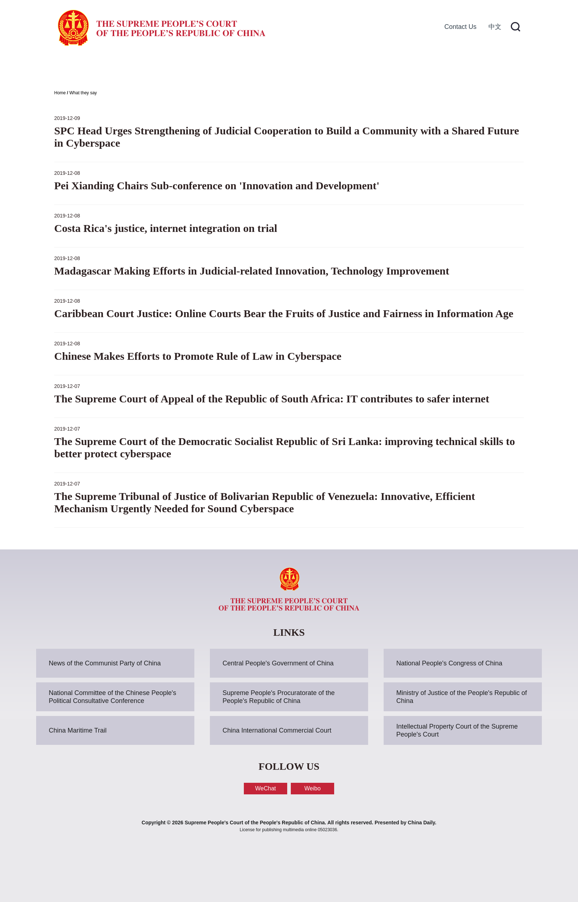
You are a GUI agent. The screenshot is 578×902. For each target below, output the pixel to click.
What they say (83, 92)
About (144, 68)
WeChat (265, 788)
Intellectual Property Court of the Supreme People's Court (457, 730)
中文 (494, 26)
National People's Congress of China (449, 663)
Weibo (312, 788)
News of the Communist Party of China (105, 663)
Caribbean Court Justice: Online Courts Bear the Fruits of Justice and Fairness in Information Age (283, 313)
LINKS (289, 632)
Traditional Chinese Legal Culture (431, 68)
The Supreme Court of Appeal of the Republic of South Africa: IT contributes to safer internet (271, 399)
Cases (250, 68)
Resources (312, 68)
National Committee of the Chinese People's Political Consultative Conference (112, 696)
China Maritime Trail (78, 730)
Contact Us (460, 26)
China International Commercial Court (277, 730)
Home (90, 68)
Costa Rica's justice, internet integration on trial (165, 228)
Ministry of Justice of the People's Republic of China (461, 696)
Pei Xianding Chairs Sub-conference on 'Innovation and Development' (216, 185)
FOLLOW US (289, 766)
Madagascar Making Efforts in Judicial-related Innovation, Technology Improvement (251, 271)
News (197, 68)
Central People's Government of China (278, 663)
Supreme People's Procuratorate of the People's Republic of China (279, 696)
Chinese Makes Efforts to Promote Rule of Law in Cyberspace (197, 356)
